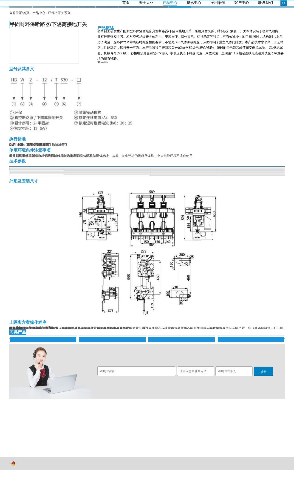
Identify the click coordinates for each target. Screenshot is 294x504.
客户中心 (241, 3)
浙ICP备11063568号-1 (10, 498)
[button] (284, 372)
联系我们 (265, 3)
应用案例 (217, 3)
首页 (126, 3)
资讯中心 (194, 3)
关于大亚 (146, 3)
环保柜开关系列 (59, 13)
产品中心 (170, 3)
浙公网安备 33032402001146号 (13, 497)
